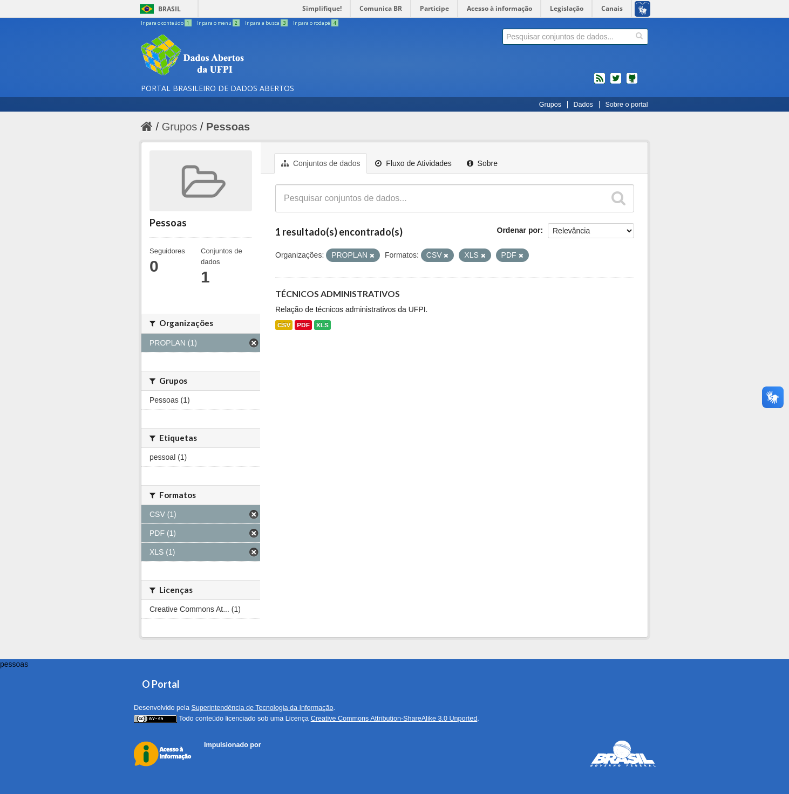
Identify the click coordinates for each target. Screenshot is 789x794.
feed (599, 82)
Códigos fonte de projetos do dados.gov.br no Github (632, 82)
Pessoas (228, 127)
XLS (322, 325)
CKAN (222, 757)
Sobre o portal (626, 104)
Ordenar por (519, 230)
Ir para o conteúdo (167, 22)
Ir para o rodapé (315, 22)
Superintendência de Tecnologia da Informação (262, 708)
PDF (303, 325)
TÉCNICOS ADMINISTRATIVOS (337, 293)
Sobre (482, 163)
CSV (283, 325)
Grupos (550, 104)
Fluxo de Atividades (413, 163)
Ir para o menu (219, 22)
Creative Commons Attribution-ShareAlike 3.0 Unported (394, 718)
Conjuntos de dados (320, 163)
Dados (583, 104)
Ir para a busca (267, 22)
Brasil (169, 8)
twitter (615, 82)
